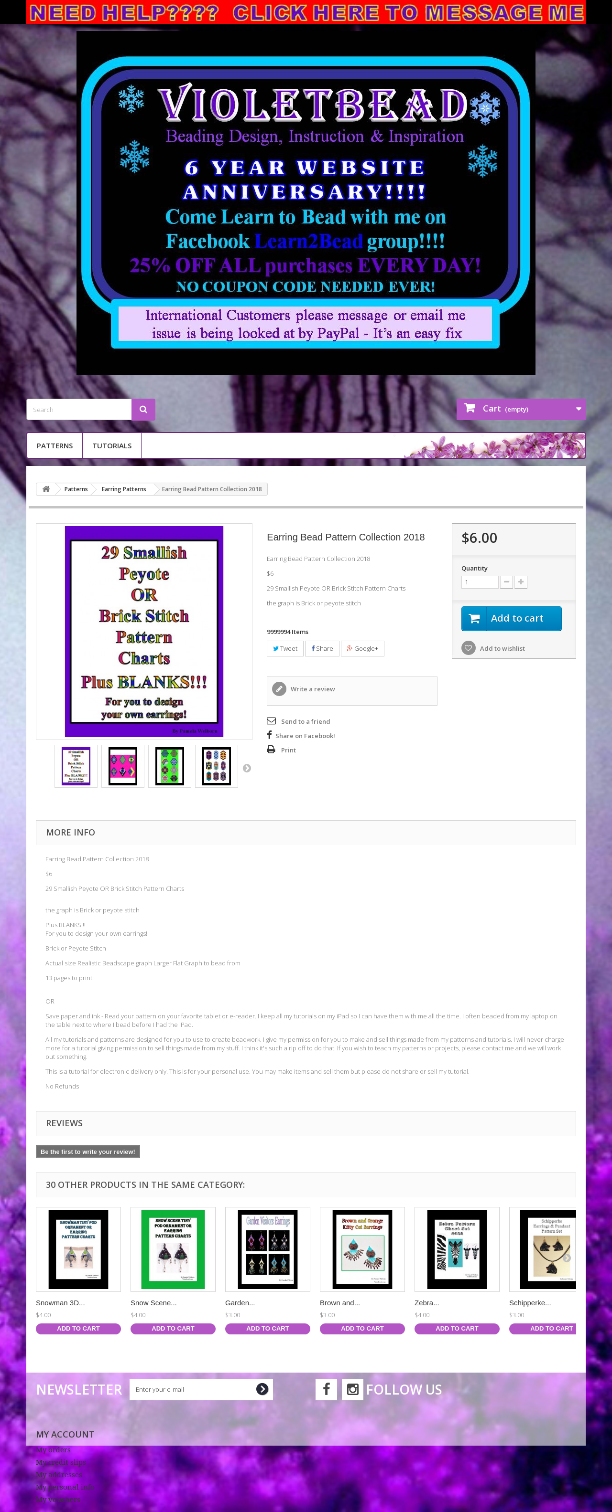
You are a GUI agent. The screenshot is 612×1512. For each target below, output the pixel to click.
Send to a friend (305, 721)
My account (65, 1434)
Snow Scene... (154, 1303)
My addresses (59, 1474)
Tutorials (111, 445)
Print (288, 750)
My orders (53, 1450)
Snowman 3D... (60, 1303)
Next (246, 767)
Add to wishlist (502, 648)
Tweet (285, 648)
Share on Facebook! (305, 735)
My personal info (65, 1487)
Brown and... (340, 1303)
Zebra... (427, 1303)
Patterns (55, 445)
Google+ (362, 648)
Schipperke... (530, 1303)
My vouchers (58, 1499)
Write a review (312, 689)
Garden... (240, 1303)
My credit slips (61, 1462)
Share (322, 648)
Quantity (474, 568)
